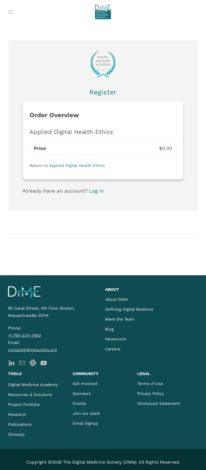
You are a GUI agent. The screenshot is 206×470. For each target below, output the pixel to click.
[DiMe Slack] (33, 362)
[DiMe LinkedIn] (11, 362)
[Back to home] (103, 12)
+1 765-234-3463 (24, 335)
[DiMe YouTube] (43, 362)
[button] (10, 12)
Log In (96, 191)
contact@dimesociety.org (32, 349)
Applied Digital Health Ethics (77, 165)
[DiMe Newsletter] (22, 362)
